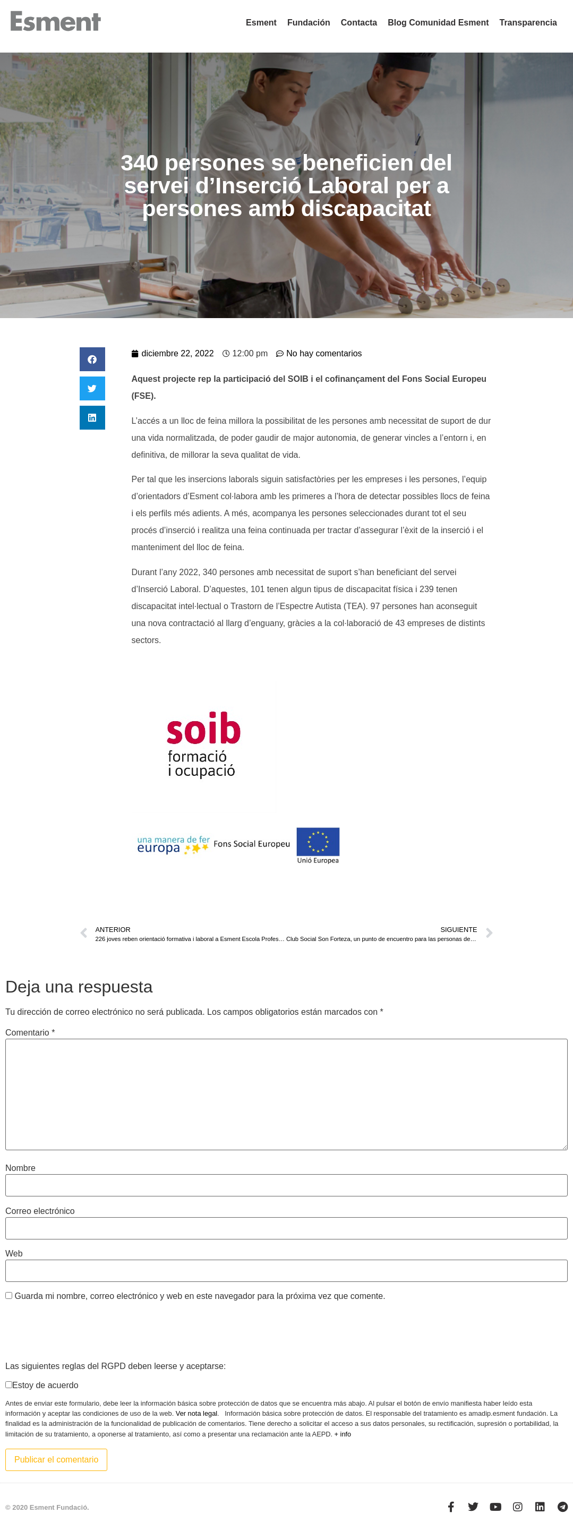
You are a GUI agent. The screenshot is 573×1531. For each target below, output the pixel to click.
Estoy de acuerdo (45, 1385)
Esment (261, 22)
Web (14, 1254)
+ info (343, 1434)
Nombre (20, 1168)
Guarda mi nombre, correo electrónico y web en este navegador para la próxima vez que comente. (199, 1296)
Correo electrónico (40, 1211)
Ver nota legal (196, 1413)
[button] (92, 359)
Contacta (359, 22)
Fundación (308, 22)
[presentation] (86, 1331)
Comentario (30, 1033)
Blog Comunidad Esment (438, 22)
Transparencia (528, 22)
